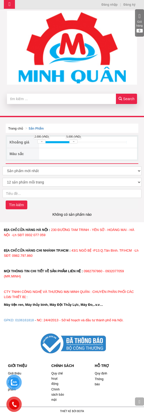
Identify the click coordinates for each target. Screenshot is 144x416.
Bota (80, 411)
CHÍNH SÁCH (62, 366)
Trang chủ (15, 128)
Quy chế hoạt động (57, 379)
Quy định (101, 373)
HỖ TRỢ (102, 366)
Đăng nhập (109, 4)
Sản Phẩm (36, 128)
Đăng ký (129, 4)
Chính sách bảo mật (57, 395)
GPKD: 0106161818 (19, 320)
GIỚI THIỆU (17, 366)
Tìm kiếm (16, 205)
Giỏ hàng (139, 23)
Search (126, 99)
